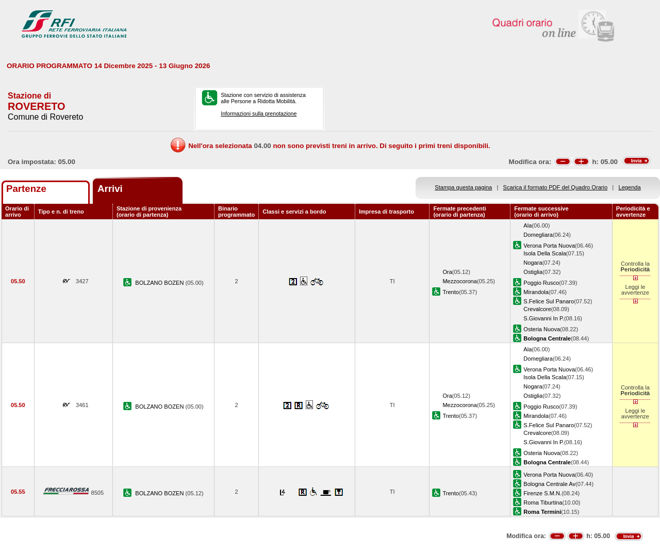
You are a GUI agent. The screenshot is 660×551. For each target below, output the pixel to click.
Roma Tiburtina (542, 502)
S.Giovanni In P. (543, 318)
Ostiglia (532, 272)
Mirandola (536, 292)
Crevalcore (537, 309)
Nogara (532, 263)
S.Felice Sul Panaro (548, 301)
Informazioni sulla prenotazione (258, 113)
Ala (527, 225)
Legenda (630, 187)
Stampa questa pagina (463, 187)
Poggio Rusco (541, 283)
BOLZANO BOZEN (160, 283)
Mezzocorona (459, 281)
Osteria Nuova (541, 329)
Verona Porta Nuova (549, 245)
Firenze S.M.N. (542, 493)
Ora (447, 272)
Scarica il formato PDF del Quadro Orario (555, 187)
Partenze (26, 188)
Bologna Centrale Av (549, 484)
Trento (450, 292)
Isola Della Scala (544, 253)
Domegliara (538, 235)
